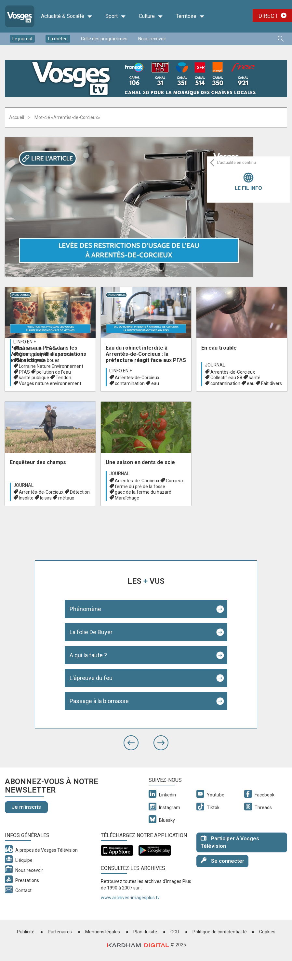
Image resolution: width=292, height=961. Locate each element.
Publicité (25, 931)
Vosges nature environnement (50, 383)
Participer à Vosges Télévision (230, 842)
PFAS (24, 372)
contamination (130, 383)
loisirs (46, 498)
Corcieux (175, 480)
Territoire (190, 16)
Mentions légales (102, 931)
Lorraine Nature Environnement (51, 366)
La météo (58, 38)
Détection (80, 492)
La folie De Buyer (91, 632)
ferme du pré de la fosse (140, 486)
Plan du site (145, 931)
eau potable (61, 354)
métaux (66, 498)
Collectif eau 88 (226, 377)
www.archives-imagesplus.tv (130, 897)
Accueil (16, 117)
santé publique (34, 377)
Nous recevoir (152, 38)
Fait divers (271, 383)
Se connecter (222, 860)
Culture (151, 16)
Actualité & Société (66, 16)
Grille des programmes (104, 38)
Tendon (63, 377)
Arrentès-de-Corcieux (41, 348)
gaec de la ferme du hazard (143, 492)
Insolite (26, 498)
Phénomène (85, 609)
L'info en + (24, 341)
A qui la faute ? (88, 655)
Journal (215, 364)
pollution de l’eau (53, 372)
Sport (115, 16)
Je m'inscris (26, 807)
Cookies (267, 931)
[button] (131, 743)
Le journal (22, 38)
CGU (174, 931)
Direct (268, 15)
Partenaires (60, 931)
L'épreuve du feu (91, 677)
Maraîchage (127, 498)
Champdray (31, 354)
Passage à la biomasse (99, 701)
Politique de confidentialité (219, 931)
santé (254, 377)
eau (155, 383)
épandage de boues (39, 360)
